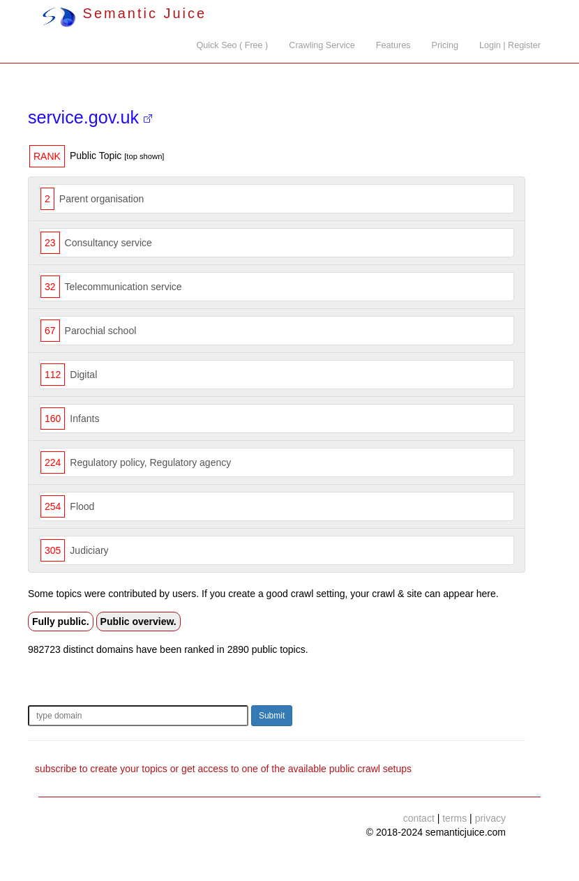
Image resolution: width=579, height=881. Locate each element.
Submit (272, 716)
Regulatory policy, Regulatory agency (150, 462)
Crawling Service (321, 45)
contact (419, 818)
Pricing (445, 45)
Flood (82, 506)
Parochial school (101, 330)
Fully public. (60, 621)
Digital (83, 374)
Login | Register (510, 45)
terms (454, 818)
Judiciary (89, 550)
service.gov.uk (90, 117)
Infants (84, 418)
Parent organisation (101, 198)
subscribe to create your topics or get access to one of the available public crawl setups (223, 768)
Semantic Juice (124, 13)
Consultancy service (108, 242)
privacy (490, 818)
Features (393, 45)
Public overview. (138, 621)
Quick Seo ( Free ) (232, 45)
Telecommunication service (123, 286)
